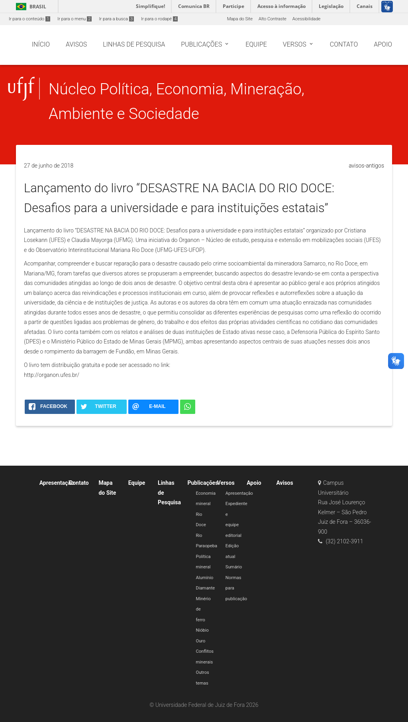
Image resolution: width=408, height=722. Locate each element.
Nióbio (202, 630)
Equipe (136, 483)
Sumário (234, 567)
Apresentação (56, 483)
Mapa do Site (240, 18)
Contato (79, 483)
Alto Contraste (272, 18)
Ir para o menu (74, 18)
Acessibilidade (306, 18)
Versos (226, 483)
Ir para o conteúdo (29, 18)
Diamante (205, 588)
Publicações (202, 483)
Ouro (200, 641)
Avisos (285, 483)
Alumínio (204, 577)
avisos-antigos (366, 165)
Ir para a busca (116, 18)
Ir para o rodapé (159, 18)
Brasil (29, 6)
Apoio (254, 483)
